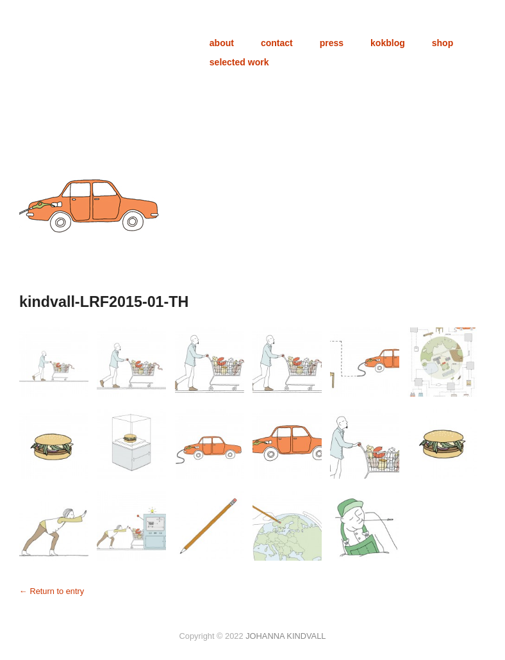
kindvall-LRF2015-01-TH (103, 301)
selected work (239, 62)
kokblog (387, 42)
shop (442, 42)
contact (277, 42)
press (332, 42)
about (222, 42)
